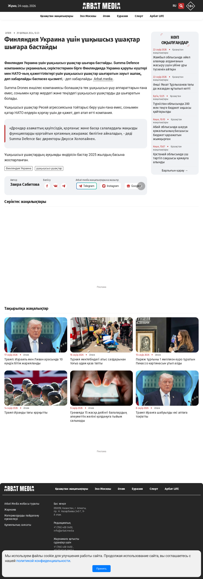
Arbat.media (103, 79)
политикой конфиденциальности (43, 561)
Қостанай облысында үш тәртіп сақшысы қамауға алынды (171, 158)
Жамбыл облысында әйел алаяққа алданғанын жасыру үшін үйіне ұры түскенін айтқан (171, 63)
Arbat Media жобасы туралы (21, 503)
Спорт (139, 16)
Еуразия (122, 16)
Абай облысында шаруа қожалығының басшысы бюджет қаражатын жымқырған (170, 133)
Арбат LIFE (157, 16)
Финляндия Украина (18, 168)
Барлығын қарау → (175, 170)
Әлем (106, 16)
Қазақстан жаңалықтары (56, 16)
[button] (141, 186)
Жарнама (10, 509)
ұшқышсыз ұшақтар (49, 168)
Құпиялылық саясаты (17, 525)
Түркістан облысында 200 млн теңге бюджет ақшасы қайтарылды (172, 108)
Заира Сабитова (24, 184)
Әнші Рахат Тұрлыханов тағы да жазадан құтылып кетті (173, 86)
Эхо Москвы (88, 16)
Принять (101, 568)
